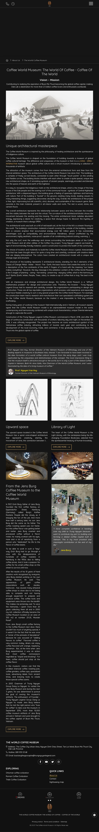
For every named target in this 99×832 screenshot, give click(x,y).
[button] (91, 3)
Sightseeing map (57, 782)
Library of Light (63, 427)
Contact (53, 779)
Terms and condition (51, 822)
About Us (53, 775)
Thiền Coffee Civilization (16, 779)
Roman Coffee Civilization (17, 776)
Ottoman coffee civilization (17, 773)
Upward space (17, 427)
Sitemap (64, 822)
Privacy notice (37, 822)
